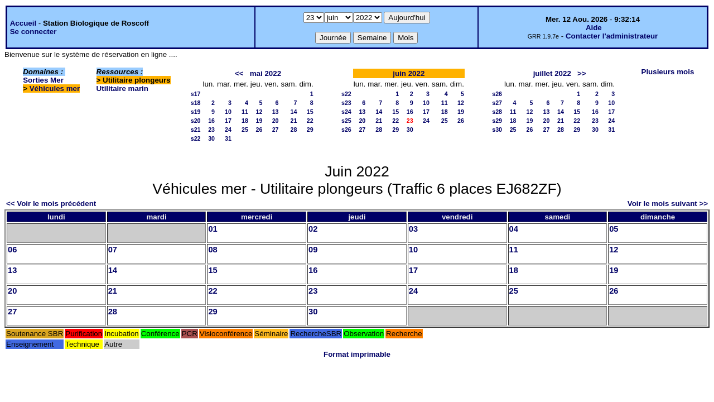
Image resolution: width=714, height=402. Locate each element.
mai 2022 (265, 73)
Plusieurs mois (667, 72)
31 (228, 138)
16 (211, 120)
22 (310, 120)
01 (212, 228)
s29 (497, 120)
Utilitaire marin (122, 88)
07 (112, 249)
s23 (346, 102)
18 (245, 120)
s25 (346, 120)
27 (275, 129)
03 (413, 228)
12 (258, 111)
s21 (196, 129)
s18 (196, 102)
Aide (594, 27)
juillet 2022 (552, 73)
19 (258, 120)
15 (310, 111)
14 (294, 111)
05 (613, 228)
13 (275, 111)
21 (294, 120)
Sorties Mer (43, 80)
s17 (196, 93)
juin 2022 (408, 73)
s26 (346, 129)
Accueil (23, 23)
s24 (346, 111)
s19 (196, 111)
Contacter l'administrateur (612, 36)
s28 (497, 111)
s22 (196, 138)
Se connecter (33, 31)
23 (211, 129)
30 (211, 138)
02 (312, 228)
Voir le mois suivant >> (668, 203)
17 (228, 120)
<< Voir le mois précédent (51, 203)
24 (228, 129)
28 (294, 129)
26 (258, 129)
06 (12, 249)
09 (312, 249)
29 (310, 129)
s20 (196, 120)
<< (239, 73)
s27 (497, 102)
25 (245, 129)
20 (275, 120)
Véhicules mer (55, 88)
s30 (497, 129)
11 (245, 111)
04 (513, 228)
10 (228, 111)
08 (212, 249)
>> (581, 73)
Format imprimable (357, 354)
